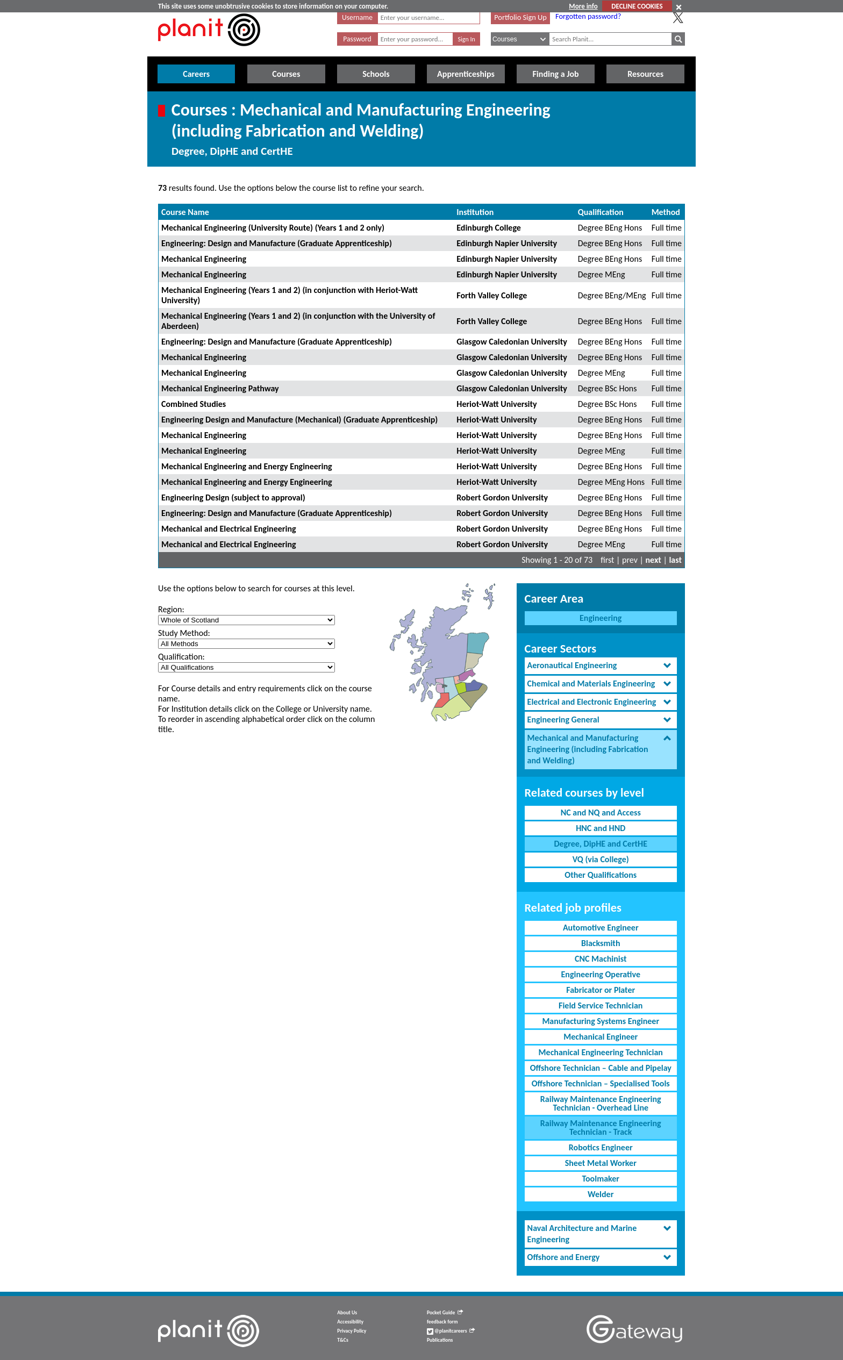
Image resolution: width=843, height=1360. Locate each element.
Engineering (600, 618)
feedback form (442, 1322)
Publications (440, 1340)
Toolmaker (600, 1178)
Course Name (185, 212)
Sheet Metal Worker (601, 1163)
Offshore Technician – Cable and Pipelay (600, 1068)
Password (357, 39)
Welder (600, 1194)
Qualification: (181, 657)
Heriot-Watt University (496, 404)
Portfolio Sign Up (520, 17)
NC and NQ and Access (601, 812)
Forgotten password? (588, 16)
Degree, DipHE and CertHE (600, 844)
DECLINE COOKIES (636, 6)
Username (357, 17)
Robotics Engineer (601, 1147)
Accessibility (350, 1322)
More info (583, 6)
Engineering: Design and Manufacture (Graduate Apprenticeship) (276, 243)
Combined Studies (193, 404)
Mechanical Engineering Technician (601, 1052)
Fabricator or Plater (600, 990)
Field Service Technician (600, 1005)
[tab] (601, 665)
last (675, 560)
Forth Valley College (491, 295)
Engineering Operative (600, 974)
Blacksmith (600, 943)
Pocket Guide (445, 1312)
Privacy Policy (351, 1331)
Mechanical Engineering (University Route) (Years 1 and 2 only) (272, 228)
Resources (645, 74)
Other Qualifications (601, 875)
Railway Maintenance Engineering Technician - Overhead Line (600, 1103)
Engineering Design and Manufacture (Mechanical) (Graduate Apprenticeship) (299, 419)
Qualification (601, 212)
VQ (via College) (601, 859)
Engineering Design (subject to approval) (233, 497)
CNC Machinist (600, 959)
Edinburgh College (488, 228)
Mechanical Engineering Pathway (220, 388)
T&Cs (342, 1340)
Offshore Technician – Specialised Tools (601, 1083)
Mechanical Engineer (600, 1037)
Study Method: (184, 633)
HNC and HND (600, 828)
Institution (475, 212)
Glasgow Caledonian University (511, 342)
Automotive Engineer (601, 927)
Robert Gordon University (502, 497)
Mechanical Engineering (203, 259)
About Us (347, 1312)
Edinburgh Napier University (506, 243)
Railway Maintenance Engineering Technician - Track (600, 1127)
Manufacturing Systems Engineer (600, 1021)
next (653, 560)
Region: (171, 609)
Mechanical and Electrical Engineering (228, 529)
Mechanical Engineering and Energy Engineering (246, 466)
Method (666, 212)
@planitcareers (451, 1331)
